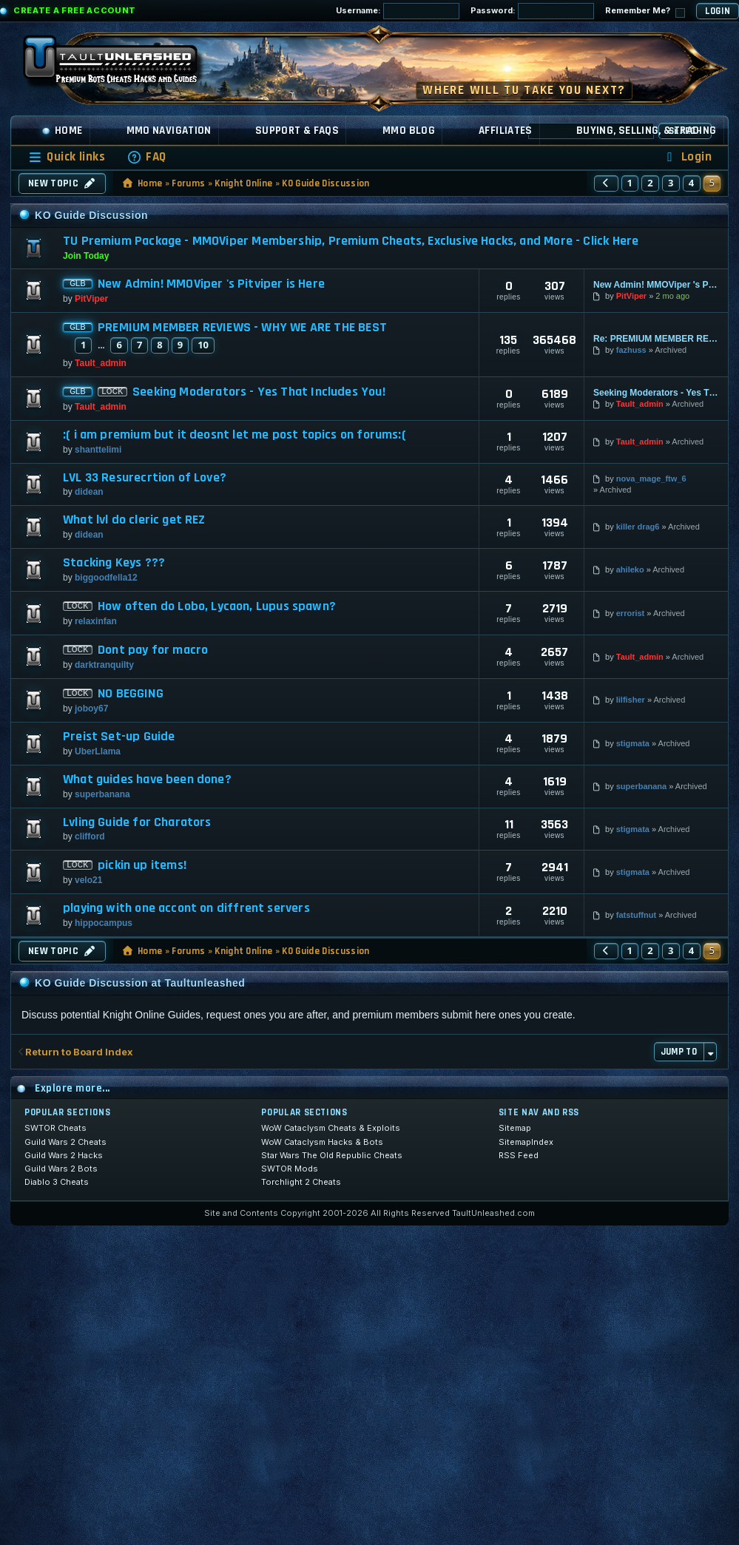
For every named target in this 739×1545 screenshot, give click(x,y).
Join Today (86, 256)
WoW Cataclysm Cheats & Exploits (330, 1128)
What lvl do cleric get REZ (134, 520)
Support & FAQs (297, 131)
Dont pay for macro (153, 650)
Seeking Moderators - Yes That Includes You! (258, 392)
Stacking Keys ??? (114, 562)
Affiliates (506, 131)
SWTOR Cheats (55, 1128)
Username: (397, 11)
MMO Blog (408, 131)
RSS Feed (519, 1155)
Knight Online (243, 183)
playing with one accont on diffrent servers (186, 908)
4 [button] (692, 182)
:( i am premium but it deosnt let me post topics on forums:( (234, 434)
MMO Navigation (169, 131)
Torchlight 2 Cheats (301, 1182)
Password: (532, 11)
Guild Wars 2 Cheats (65, 1142)
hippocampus (103, 923)
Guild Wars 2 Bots (61, 1168)
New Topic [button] (62, 183)
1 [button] (630, 182)
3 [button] (671, 182)
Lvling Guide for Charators (137, 822)
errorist (630, 613)
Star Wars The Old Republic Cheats (331, 1155)
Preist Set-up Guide (119, 736)
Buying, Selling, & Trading (646, 131)
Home (62, 131)
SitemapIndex (526, 1142)
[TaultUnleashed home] (121, 64)
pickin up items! (142, 865)
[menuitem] (146, 157)
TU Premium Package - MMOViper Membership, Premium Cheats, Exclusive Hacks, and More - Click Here (350, 240)
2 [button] (650, 182)
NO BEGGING (130, 693)
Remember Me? (645, 11)
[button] (606, 183)
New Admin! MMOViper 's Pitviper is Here (211, 284)
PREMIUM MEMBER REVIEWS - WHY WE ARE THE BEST (242, 327)
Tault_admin (100, 363)
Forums (188, 183)
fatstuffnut (636, 914)
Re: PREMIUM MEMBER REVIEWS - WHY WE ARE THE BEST (656, 339)
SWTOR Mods (289, 1168)
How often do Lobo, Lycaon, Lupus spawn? (217, 606)
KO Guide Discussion (325, 183)
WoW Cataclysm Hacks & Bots (322, 1142)
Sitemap (515, 1128)
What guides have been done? (147, 779)
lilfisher (630, 699)
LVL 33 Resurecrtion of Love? (144, 477)
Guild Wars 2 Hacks (63, 1155)
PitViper (91, 299)
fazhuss (631, 349)
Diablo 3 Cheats (56, 1182)
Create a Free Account (74, 10)
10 (203, 344)
